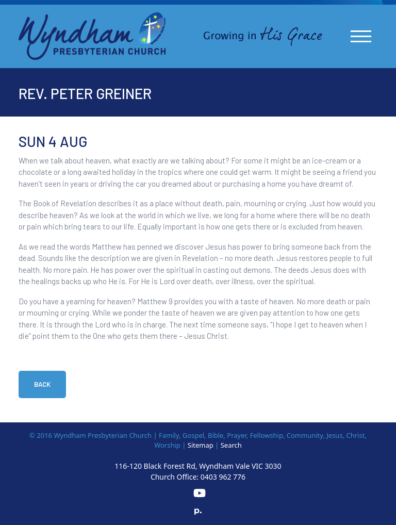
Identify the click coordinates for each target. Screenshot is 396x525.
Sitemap (200, 445)
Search (231, 445)
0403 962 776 (223, 477)
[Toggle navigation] (360, 36)
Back (42, 384)
